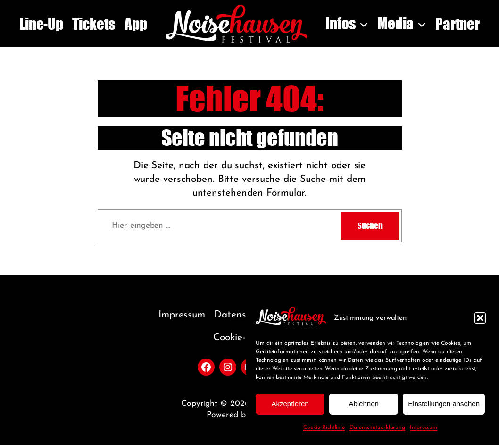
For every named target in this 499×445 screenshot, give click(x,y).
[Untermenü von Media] (421, 23)
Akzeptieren (289, 404)
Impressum (423, 427)
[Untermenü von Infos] (363, 23)
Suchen (370, 226)
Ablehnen (363, 404)
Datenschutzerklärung (377, 427)
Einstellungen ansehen (444, 404)
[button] (480, 318)
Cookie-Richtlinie (324, 427)
